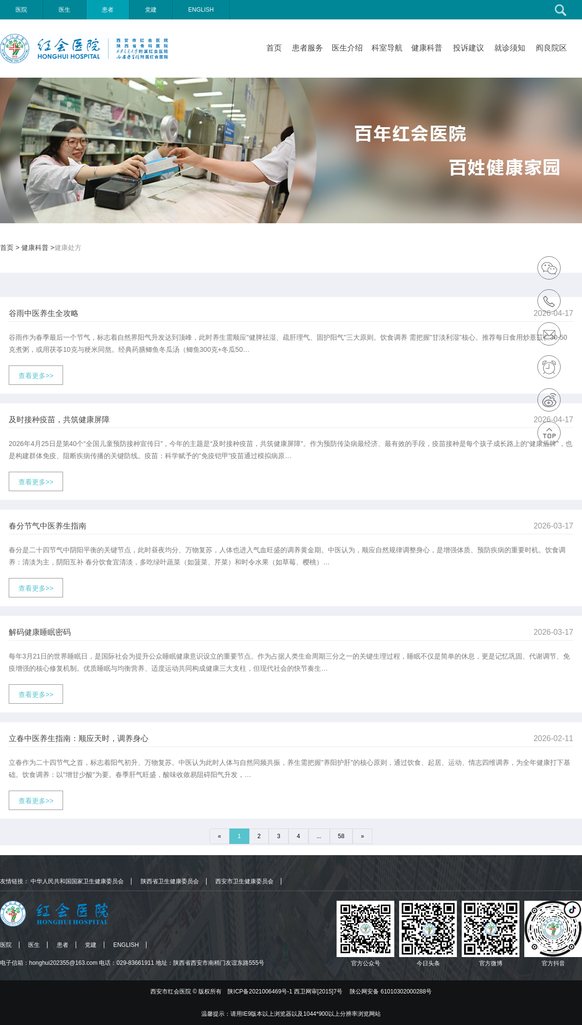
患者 (107, 9)
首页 (274, 48)
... (319, 836)
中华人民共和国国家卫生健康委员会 (77, 881)
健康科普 (426, 48)
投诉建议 (468, 48)
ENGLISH (201, 9)
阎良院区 (551, 48)
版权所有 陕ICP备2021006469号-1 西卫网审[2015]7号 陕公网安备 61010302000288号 (315, 991)
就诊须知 (509, 48)
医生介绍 (347, 48)
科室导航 (387, 48)
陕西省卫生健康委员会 (170, 881)
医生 (64, 9)
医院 (21, 9)
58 (341, 836)
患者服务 (307, 48)
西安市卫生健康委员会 (244, 881)
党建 (151, 9)
